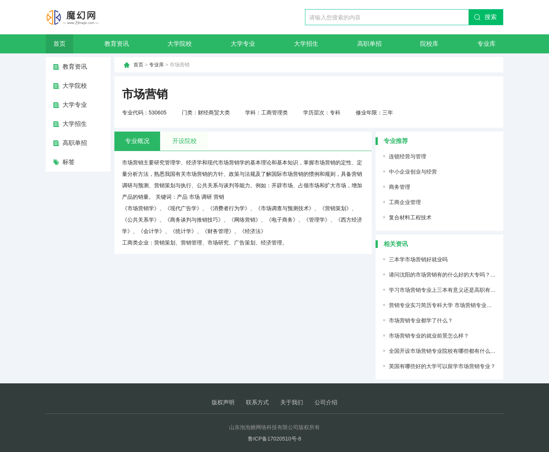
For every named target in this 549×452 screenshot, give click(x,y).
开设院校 (184, 141)
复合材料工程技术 (410, 217)
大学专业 (243, 43)
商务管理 (399, 187)
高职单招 (369, 43)
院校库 (429, 43)
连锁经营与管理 (407, 156)
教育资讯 (116, 43)
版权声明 (223, 402)
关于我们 (291, 402)
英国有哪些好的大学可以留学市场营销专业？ (442, 366)
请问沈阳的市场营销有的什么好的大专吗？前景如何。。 (455, 275)
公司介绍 (326, 402)
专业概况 (137, 141)
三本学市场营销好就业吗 (418, 259)
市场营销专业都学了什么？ (421, 320)
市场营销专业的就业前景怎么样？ (429, 336)
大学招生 (306, 43)
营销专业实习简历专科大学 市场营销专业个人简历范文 (453, 305)
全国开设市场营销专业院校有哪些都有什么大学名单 (450, 351)
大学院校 (179, 43)
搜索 (491, 17)
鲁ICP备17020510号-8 (274, 439)
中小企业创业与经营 (413, 172)
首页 (59, 43)
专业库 (486, 43)
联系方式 (257, 402)
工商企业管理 (405, 202)
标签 (69, 162)
